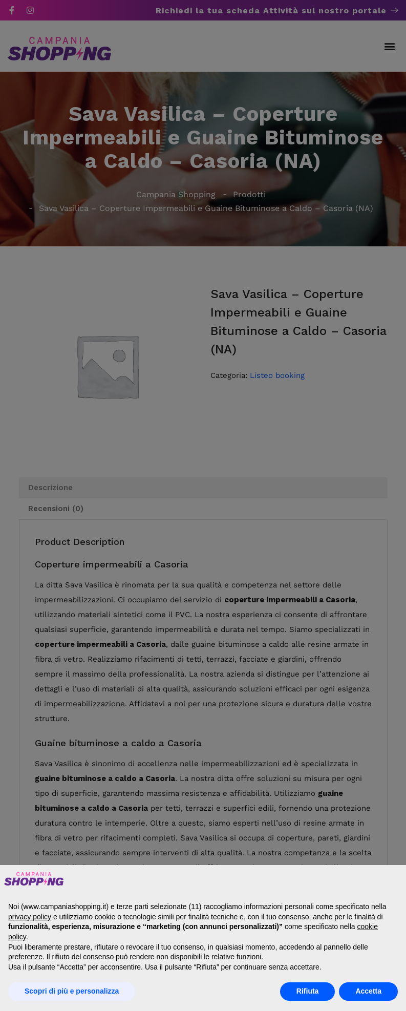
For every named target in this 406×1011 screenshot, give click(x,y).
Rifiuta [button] (307, 991)
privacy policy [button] (29, 917)
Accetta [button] (368, 991)
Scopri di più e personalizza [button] (72, 991)
